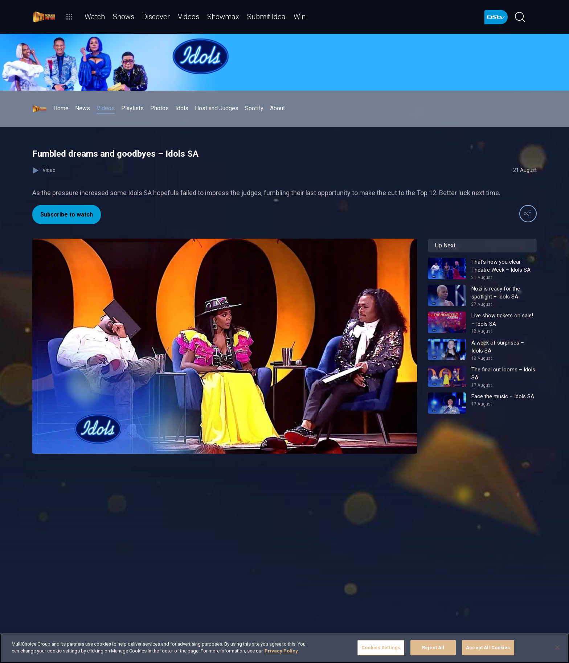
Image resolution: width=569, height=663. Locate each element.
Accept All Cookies (488, 647)
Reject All (433, 647)
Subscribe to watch (66, 214)
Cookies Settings (380, 647)
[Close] (557, 647)
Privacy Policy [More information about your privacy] (281, 651)
